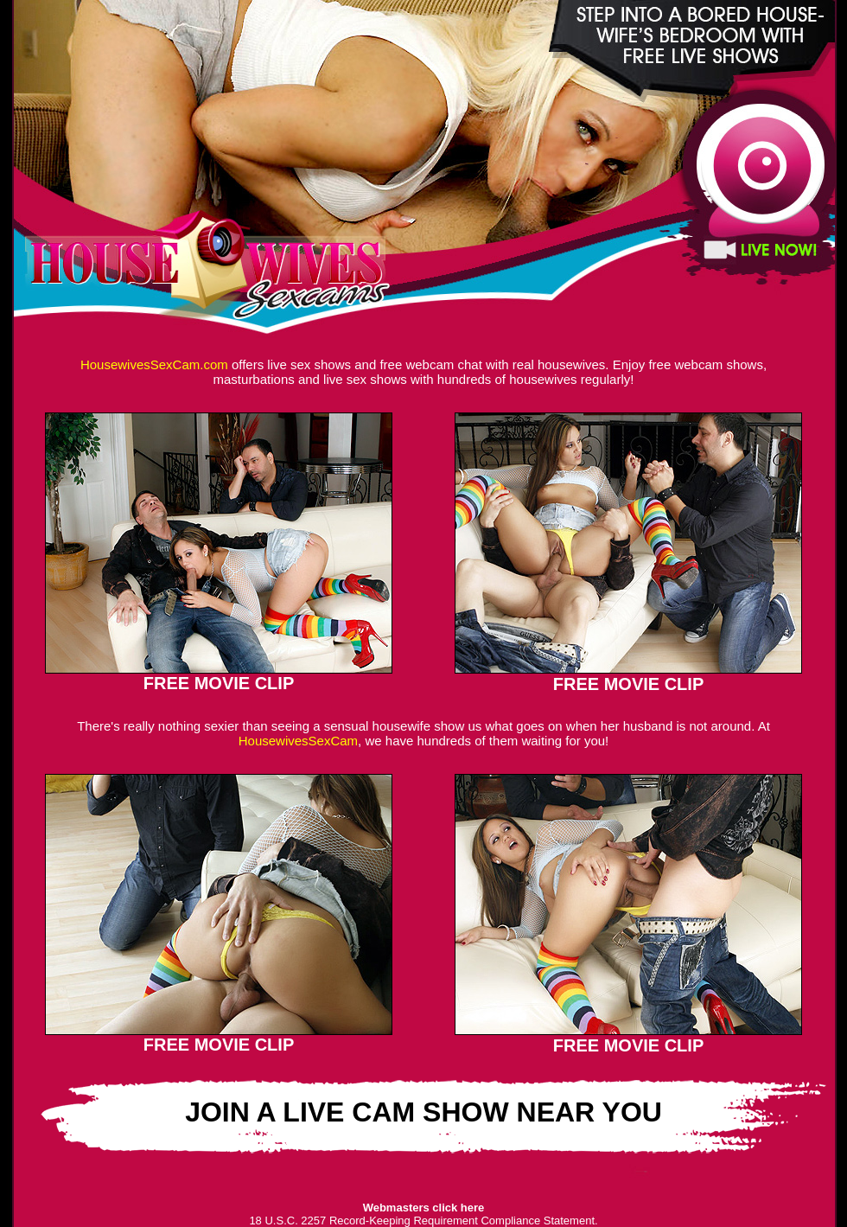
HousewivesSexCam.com (154, 364)
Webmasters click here (424, 1207)
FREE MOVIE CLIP (218, 683)
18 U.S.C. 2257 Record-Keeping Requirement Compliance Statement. (423, 1220)
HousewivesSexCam (298, 740)
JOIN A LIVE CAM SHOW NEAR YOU (423, 1112)
